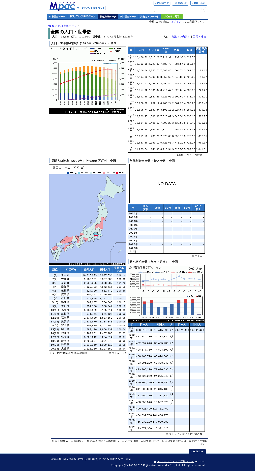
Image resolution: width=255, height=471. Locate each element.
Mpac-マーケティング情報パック (174, 461)
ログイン (176, 21)
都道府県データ (67, 26)
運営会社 (56, 459)
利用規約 (91, 459)
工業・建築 (199, 36)
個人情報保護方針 (74, 459)
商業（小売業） (181, 36)
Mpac (51, 26)
